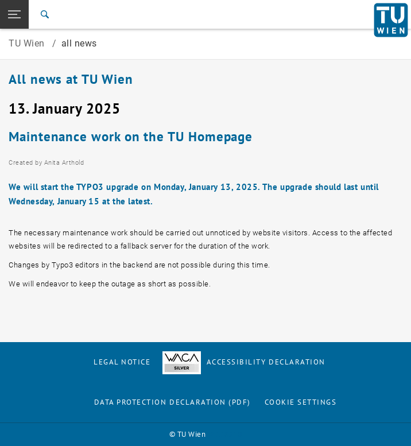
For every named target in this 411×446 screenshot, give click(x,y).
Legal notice (122, 362)
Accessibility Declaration (243, 362)
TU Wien (28, 43)
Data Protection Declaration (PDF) (172, 402)
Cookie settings (301, 402)
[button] (14, 14)
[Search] (45, 14)
